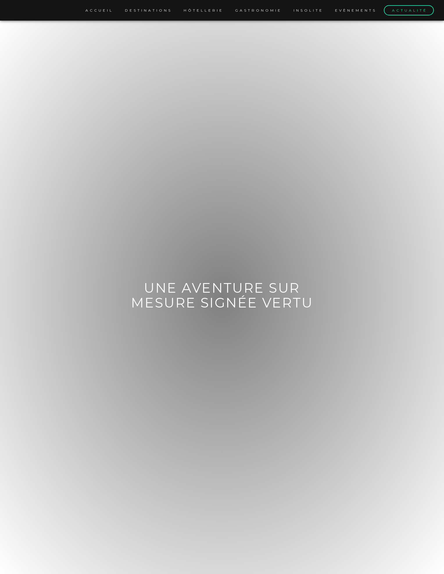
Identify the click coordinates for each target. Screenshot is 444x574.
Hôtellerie (203, 10)
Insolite (308, 10)
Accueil (99, 10)
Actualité (409, 10)
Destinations (148, 10)
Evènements (356, 10)
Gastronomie (258, 10)
